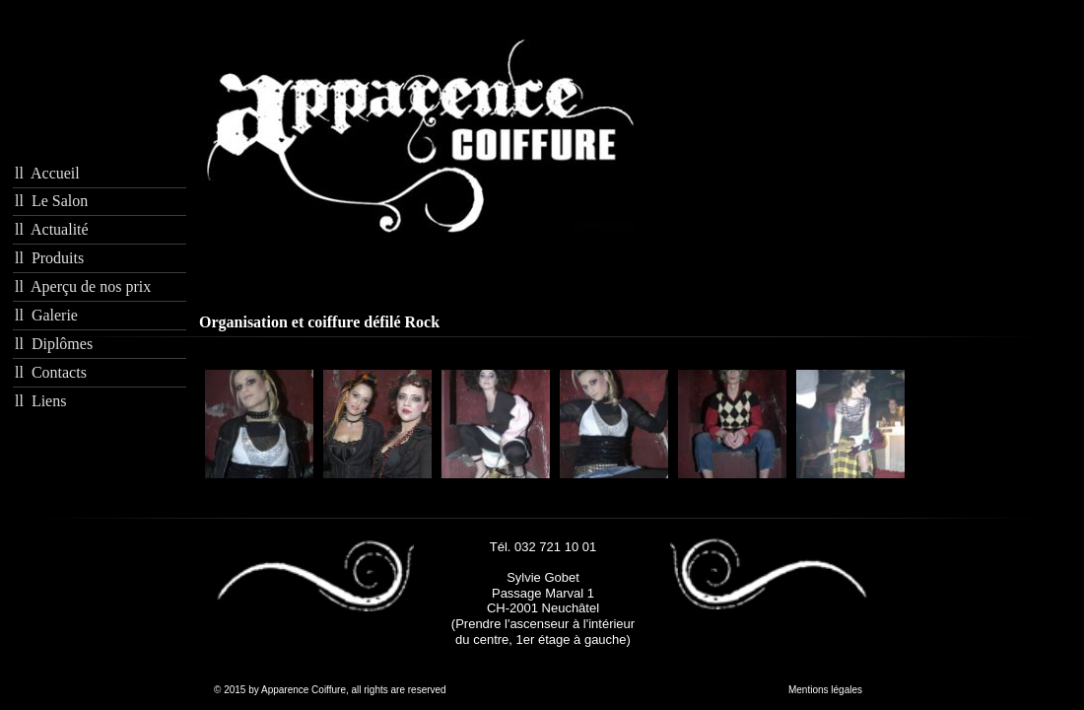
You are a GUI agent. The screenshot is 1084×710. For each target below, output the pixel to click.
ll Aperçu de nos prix (83, 286)
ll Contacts (51, 372)
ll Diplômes (54, 343)
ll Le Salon (51, 200)
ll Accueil (47, 173)
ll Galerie (46, 315)
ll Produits (49, 257)
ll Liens (40, 400)
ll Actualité (52, 229)
